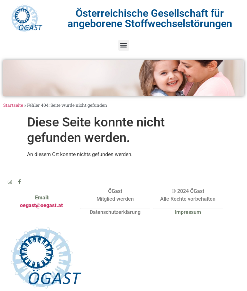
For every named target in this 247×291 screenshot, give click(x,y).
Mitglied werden (115, 199)
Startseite (13, 105)
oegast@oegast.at (41, 205)
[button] (123, 45)
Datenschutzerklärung (115, 212)
